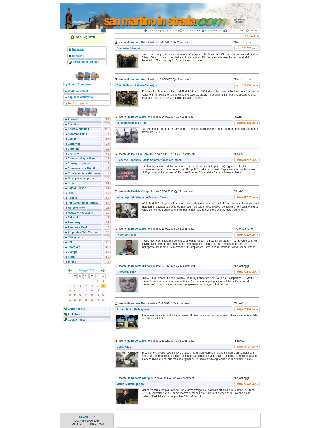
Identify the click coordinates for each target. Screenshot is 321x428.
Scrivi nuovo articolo (85, 61)
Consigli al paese (79, 163)
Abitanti (73, 119)
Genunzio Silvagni (128, 48)
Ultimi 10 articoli (78, 90)
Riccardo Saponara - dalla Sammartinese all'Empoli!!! (150, 160)
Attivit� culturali (78, 129)
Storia (71, 256)
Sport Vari (74, 247)
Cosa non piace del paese (84, 173)
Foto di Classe (77, 188)
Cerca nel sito (76, 309)
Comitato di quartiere (81, 158)
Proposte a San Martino (83, 232)
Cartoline (73, 148)
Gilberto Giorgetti (142, 378)
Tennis (72, 261)
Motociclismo (76, 207)
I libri (71, 193)
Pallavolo (74, 217)
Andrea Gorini (140, 42)
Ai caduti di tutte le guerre (133, 309)
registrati (89, 37)
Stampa (72, 252)
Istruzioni (78, 55)
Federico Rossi (126, 234)
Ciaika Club (124, 346)
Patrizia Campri (140, 191)
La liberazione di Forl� (131, 122)
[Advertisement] (87, 359)
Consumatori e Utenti (81, 168)
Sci (70, 242)
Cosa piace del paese (81, 178)
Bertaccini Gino (126, 272)
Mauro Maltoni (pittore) (131, 384)
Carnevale (74, 143)
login (78, 37)
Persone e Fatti (77, 227)
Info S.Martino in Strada (83, 202)
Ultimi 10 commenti (80, 84)
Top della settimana (80, 97)
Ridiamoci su (76, 237)
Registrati (78, 49)
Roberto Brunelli (141, 116)
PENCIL (84, 417)
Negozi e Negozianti (80, 212)
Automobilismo (77, 134)
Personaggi (75, 222)
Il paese (73, 197)
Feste (71, 183)
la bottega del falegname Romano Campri (143, 197)
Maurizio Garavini (142, 154)
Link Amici (75, 314)
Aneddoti (73, 124)
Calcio (72, 139)
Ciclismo (73, 153)
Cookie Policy (76, 319)
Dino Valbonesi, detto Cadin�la (137, 85)
